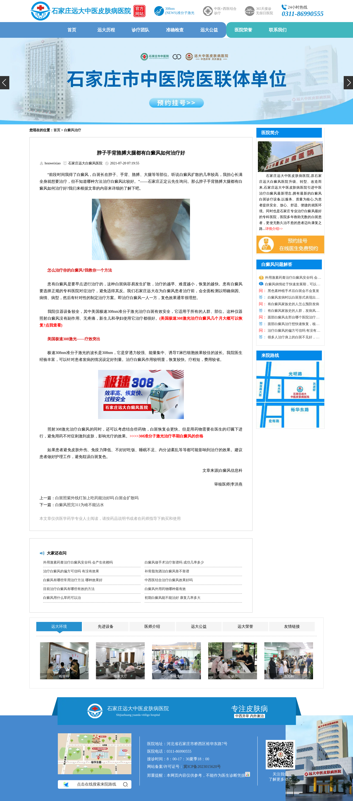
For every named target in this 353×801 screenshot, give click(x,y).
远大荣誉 (245, 626)
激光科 (289, 676)
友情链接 (292, 626)
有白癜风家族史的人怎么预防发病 (293, 304)
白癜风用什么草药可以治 (62, 598)
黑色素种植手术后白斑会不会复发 (293, 291)
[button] (4, 82)
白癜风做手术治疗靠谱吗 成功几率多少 (174, 562)
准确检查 (175, 29)
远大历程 (106, 29)
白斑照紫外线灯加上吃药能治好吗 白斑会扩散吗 (97, 498)
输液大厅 (120, 676)
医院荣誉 (243, 29)
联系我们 (278, 29)
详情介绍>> (274, 229)
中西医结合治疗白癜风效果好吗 (169, 580)
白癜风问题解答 (276, 264)
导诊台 (232, 676)
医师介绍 (152, 626)
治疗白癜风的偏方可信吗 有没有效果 (71, 571)
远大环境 (59, 626)
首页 (71, 29)
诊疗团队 (140, 29)
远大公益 (209, 29)
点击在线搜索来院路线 (95, 784)
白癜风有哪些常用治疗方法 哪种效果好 (72, 580)
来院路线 (270, 355)
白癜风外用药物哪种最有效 (165, 589)
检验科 (64, 676)
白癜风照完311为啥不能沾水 (79, 505)
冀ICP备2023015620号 (202, 766)
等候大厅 (176, 676)
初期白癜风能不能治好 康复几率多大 (173, 598)
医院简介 (270, 132)
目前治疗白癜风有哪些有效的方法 (69, 589)
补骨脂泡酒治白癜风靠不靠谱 (167, 571)
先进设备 (105, 626)
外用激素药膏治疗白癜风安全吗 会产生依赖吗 (78, 562)
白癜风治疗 (72, 130)
